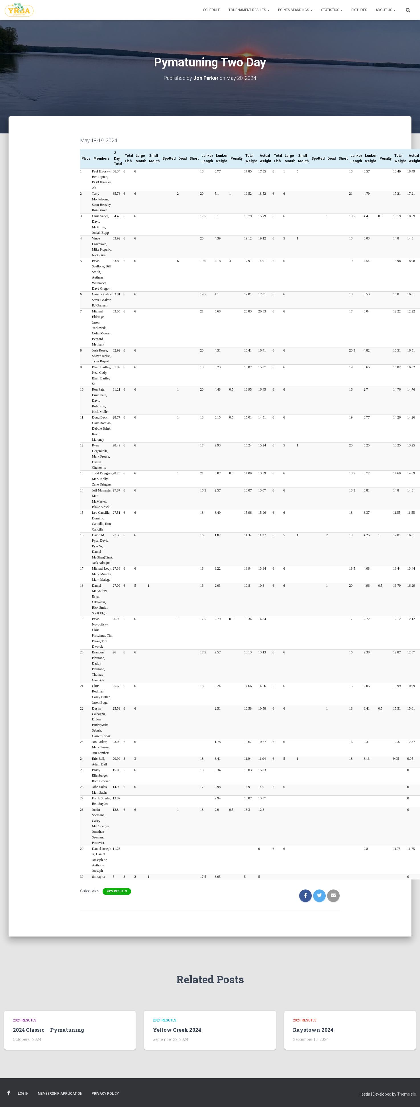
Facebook (8, 1093)
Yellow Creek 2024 (177, 1029)
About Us (386, 10)
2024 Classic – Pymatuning (48, 1029)
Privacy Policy (105, 1094)
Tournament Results (249, 10)
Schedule (211, 10)
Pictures (359, 10)
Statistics (332, 10)
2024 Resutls (117, 891)
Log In (23, 1094)
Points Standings (295, 10)
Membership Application (60, 1094)
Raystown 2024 (313, 1029)
